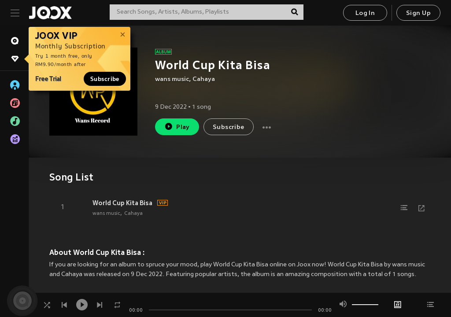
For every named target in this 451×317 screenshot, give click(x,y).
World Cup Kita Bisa (122, 202)
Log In (365, 13)
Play (176, 126)
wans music (172, 79)
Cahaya (203, 79)
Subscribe (104, 78)
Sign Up (418, 13)
